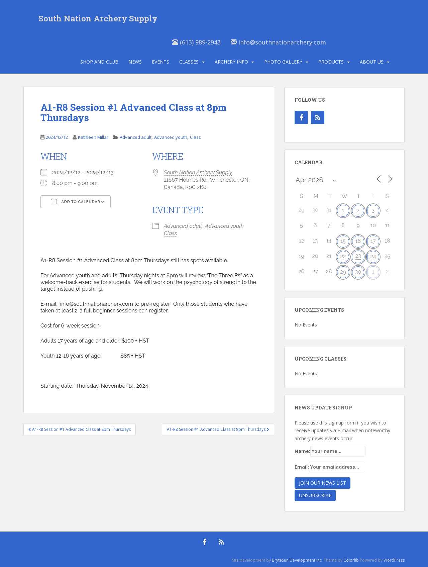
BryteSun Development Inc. (297, 560)
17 (373, 241)
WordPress (394, 560)
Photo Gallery (283, 62)
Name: (330, 451)
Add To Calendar (75, 201)
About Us (372, 62)
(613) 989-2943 (196, 42)
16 (358, 241)
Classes (189, 62)
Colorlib (351, 560)
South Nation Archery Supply (97, 18)
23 (358, 256)
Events (160, 62)
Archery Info (231, 62)
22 (343, 256)
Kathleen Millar (93, 137)
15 (343, 241)
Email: (329, 467)
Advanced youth (170, 137)
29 (343, 272)
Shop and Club (99, 62)
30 (358, 272)
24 (373, 256)
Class (195, 137)
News (135, 62)
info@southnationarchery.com (278, 42)
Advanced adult (135, 137)
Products (331, 62)
